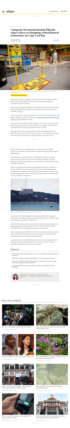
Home (12, 26)
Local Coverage (17, 26)
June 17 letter (15, 226)
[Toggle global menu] (3, 12)
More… (21, 277)
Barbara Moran (16, 39)
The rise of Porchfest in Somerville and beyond (16, 327)
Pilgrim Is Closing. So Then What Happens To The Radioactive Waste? (33, 258)
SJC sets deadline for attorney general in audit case (18, 356)
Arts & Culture (40, 390)
